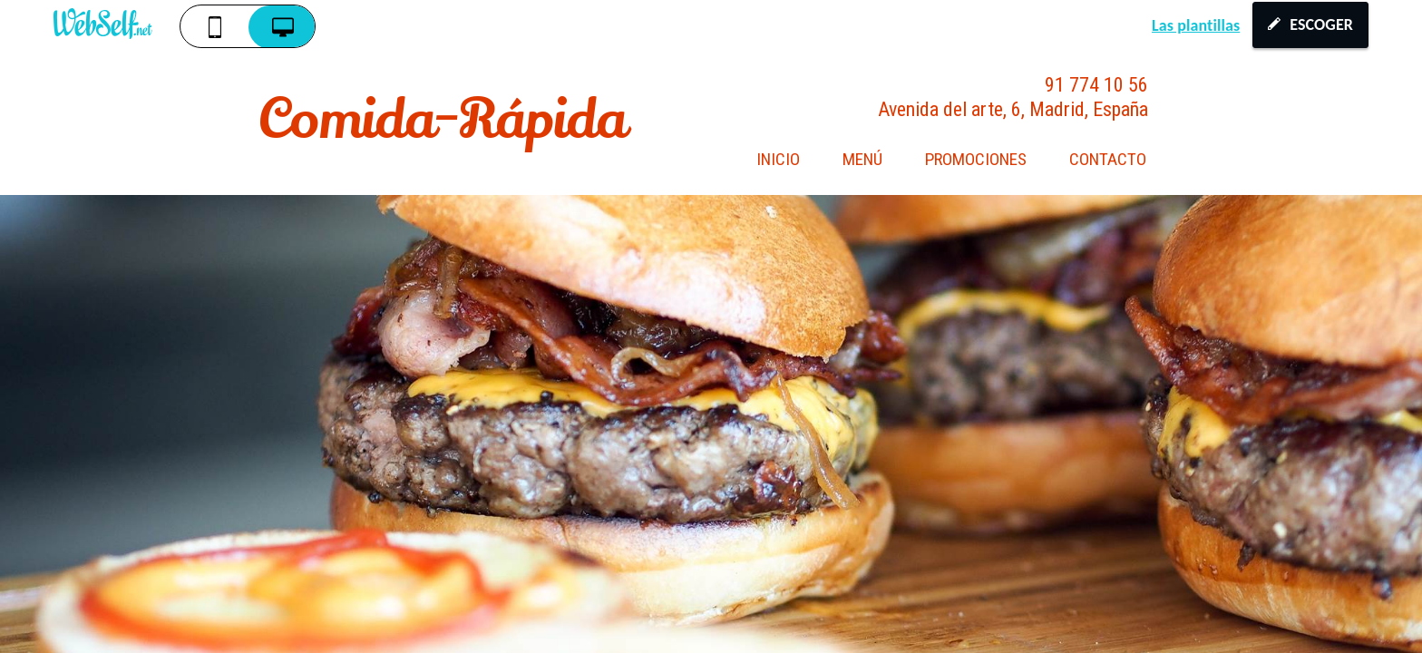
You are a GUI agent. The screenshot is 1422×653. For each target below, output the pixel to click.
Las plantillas (1196, 25)
